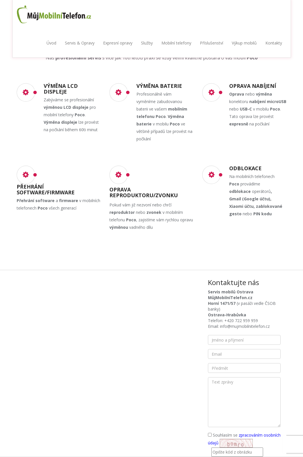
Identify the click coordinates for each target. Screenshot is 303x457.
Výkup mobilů (244, 43)
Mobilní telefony (176, 43)
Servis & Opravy (79, 43)
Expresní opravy (117, 43)
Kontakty (273, 43)
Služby (147, 43)
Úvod (51, 43)
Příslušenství (211, 43)
